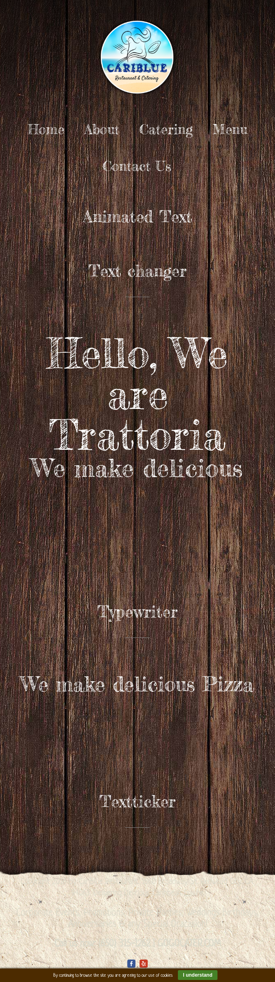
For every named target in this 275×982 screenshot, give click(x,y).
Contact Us (137, 166)
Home (46, 129)
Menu (230, 129)
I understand (197, 975)
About (102, 129)
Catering (166, 129)
